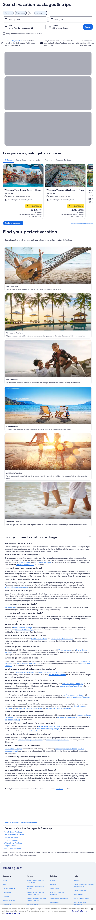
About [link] (5, 880)
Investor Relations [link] (9, 900)
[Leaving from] (25, 19)
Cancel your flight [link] (80, 890)
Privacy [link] (52, 880)
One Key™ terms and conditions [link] (57, 893)
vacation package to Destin (73, 695)
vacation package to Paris (67, 717)
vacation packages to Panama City (29, 708)
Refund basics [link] (78, 894)
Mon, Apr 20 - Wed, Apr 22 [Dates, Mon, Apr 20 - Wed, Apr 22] (20, 28)
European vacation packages (62, 639)
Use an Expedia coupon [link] (82, 898)
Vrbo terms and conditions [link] (59, 898)
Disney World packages (24, 630)
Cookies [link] (53, 884)
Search (88, 27)
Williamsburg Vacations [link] (13, 843)
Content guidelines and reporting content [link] (58, 911)
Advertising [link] (7, 904)
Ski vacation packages (13, 749)
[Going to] (71, 19)
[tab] (8, 160)
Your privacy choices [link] (57, 906)
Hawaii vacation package (22, 627)
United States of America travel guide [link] (35, 881)
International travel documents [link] (80, 903)
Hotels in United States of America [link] (35, 887)
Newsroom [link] (6, 896)
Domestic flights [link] (32, 904)
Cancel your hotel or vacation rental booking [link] (84, 885)
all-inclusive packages (42, 562)
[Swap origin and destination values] (48, 19)
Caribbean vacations (39, 639)
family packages (24, 562)
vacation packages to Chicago (57, 740)
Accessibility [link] (54, 902)
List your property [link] (9, 888)
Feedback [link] (6, 912)
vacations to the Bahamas (24, 672)
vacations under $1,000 (25, 565)
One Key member (15, 41)
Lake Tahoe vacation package (47, 728)
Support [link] (77, 880)
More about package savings (81, 223)
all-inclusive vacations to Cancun (50, 672)
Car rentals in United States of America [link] (37, 909)
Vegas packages (64, 650)
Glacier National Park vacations (28, 663)
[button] (48, 537)
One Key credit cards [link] (34, 918)
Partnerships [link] (7, 892)
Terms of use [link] (54, 888)
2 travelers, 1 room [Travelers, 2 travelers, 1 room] (60, 28)
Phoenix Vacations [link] (11, 840)
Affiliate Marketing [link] (9, 908)
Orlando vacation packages (72, 684)
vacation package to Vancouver (78, 697)
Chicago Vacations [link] (11, 837)
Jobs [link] (4, 884)
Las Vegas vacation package (49, 726)
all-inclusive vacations (57, 675)
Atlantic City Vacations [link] (12, 848)
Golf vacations (34, 731)
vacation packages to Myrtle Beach (59, 708)
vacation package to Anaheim (70, 686)
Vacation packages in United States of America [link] (36, 899)
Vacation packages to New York (30, 740)
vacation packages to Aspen (66, 749)
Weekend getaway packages (16, 587)
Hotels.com (59, 789)
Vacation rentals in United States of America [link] (35, 893)
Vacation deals (10, 607)
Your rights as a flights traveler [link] (84, 908)
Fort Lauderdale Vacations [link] (14, 835)
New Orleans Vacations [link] (13, 832)
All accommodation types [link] (35, 914)
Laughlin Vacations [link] (11, 846)
